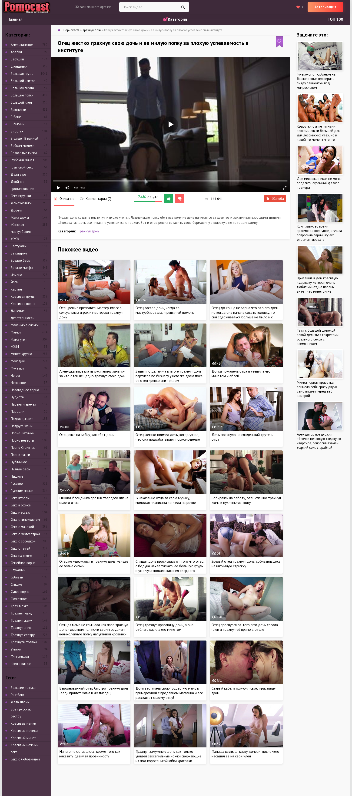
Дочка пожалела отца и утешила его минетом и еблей (241, 373)
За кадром (19, 253)
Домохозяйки (21, 203)
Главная (16, 19)
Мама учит (19, 339)
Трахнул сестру (23, 635)
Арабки (16, 52)
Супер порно (20, 591)
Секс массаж (20, 512)
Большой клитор (23, 81)
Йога (14, 282)
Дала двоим (20, 702)
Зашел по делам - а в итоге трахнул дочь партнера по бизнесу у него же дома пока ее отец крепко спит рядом (169, 376)
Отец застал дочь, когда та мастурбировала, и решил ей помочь (165, 310)
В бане (16, 117)
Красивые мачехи (24, 730)
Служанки (18, 570)
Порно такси (20, 454)
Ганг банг (17, 695)
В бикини (17, 124)
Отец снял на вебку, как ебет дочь (86, 434)
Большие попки (22, 95)
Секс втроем (20, 498)
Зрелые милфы (22, 267)
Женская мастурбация (21, 228)
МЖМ (15, 346)
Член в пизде (21, 663)
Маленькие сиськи (25, 325)
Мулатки (17, 368)
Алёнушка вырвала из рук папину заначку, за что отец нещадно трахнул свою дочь (92, 373)
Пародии (17, 411)
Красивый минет (23, 738)
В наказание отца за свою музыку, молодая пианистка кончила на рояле (166, 500)
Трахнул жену (21, 620)
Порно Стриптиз (23, 447)
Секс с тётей (20, 548)
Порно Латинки (22, 433)
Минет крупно (21, 354)
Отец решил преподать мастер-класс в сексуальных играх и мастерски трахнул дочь (91, 312)
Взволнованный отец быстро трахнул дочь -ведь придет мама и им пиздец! (94, 690)
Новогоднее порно (25, 390)
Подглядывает (22, 418)
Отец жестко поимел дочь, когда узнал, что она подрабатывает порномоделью (168, 437)
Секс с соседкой (23, 541)
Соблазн (17, 577)
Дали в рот (19, 174)
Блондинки (19, 66)
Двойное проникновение (22, 185)
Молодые (18, 361)
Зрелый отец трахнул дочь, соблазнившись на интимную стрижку (246, 563)
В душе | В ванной (24, 138)
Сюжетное (19, 599)
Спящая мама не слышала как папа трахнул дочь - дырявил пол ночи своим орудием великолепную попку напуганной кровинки (93, 629)
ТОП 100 (335, 19)
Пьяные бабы (20, 469)
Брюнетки (18, 109)
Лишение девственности (22, 314)
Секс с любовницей (25, 759)
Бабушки (17, 59)
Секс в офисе (21, 505)
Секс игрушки (21, 196)
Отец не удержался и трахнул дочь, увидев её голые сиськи (94, 563)
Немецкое (18, 382)
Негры (15, 375)
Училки (16, 649)
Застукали (19, 246)
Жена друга (20, 217)
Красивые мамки (23, 723)
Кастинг (17, 289)
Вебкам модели (22, 145)
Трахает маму (21, 613)
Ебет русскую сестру (21, 712)
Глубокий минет (22, 160)
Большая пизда (22, 88)
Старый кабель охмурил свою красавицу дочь (244, 690)
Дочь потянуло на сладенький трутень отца (242, 437)
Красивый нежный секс (24, 748)
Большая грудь (22, 73)
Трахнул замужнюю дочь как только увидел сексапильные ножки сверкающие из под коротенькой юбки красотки (168, 756)
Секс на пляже (21, 555)
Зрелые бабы (20, 260)
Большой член (21, 102)
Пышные (17, 476)
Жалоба (275, 198)
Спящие (16, 584)
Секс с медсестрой (25, 534)
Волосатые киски (24, 153)
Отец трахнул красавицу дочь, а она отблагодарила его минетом (164, 627)
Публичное (19, 462)
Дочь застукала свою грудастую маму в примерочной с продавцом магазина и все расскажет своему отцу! (169, 693)
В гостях (17, 131)
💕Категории (175, 19)
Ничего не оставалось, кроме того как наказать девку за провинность (89, 753)
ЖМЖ (15, 239)
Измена (16, 275)
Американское (22, 45)
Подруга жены (22, 426)
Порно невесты (22, 440)
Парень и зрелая (23, 404)
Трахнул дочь (88, 231)
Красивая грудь (23, 296)
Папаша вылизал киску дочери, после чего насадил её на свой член (245, 753)
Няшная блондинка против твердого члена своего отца (93, 500)
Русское (17, 483)
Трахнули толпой (24, 642)
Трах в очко (20, 606)
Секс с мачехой (22, 527)
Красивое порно (23, 303)
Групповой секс (22, 167)
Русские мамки (22, 491)
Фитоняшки (20, 656)
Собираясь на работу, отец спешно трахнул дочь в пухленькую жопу (246, 500)
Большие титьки (23, 687)
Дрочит (17, 210)
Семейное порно (23, 563)
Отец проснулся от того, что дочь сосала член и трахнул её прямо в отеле (245, 627)
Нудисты (17, 397)
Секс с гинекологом (25, 519)
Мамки (16, 332)
